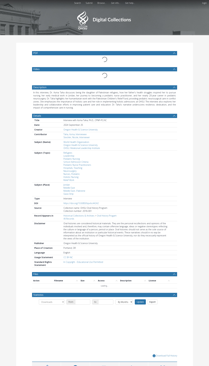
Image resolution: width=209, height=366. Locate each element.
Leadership (68, 155)
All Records (68, 218)
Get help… (130, 3)
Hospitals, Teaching (72, 167)
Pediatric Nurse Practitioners (77, 164)
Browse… (101, 3)
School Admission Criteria (75, 161)
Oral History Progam (107, 215)
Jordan (66, 184)
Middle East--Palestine (74, 190)
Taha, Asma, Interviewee (75, 134)
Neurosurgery (69, 171)
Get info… (115, 3)
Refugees (67, 152)
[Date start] (82, 301)
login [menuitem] (204, 3)
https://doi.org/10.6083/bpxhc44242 (81, 203)
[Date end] (105, 301)
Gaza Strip (68, 193)
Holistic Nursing (70, 177)
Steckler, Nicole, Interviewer (76, 137)
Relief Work (68, 180)
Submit (89, 3)
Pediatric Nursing (71, 158)
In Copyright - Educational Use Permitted (83, 262)
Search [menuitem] (77, 3)
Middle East (69, 187)
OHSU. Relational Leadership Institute (81, 148)
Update (140, 301)
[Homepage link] (104, 19)
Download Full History (165, 355)
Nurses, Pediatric (71, 174)
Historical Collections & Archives (78, 215)
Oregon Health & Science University (80, 129)
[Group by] (51, 301)
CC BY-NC (68, 257)
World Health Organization (76, 142)
